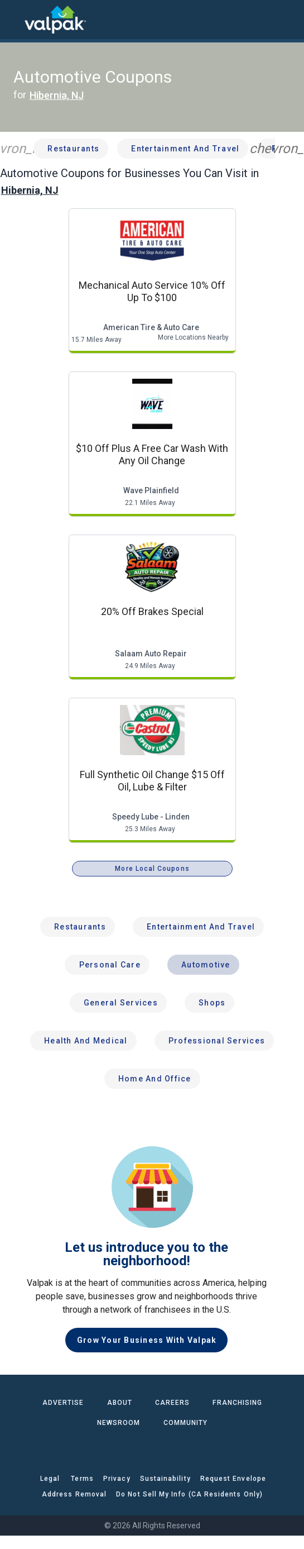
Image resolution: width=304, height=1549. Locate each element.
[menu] (17, 19)
